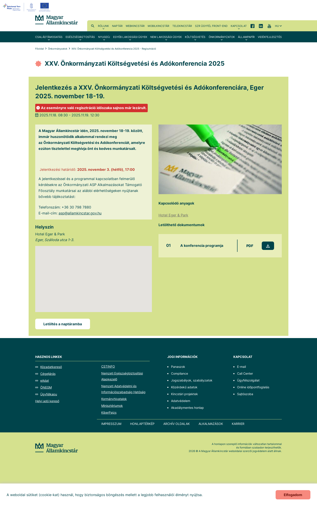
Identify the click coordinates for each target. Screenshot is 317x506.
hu (277, 26)
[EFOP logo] (27, 7)
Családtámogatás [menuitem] (49, 37)
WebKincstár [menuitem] (135, 26)
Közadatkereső (51, 367)
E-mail (241, 366)
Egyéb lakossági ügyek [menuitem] (130, 37)
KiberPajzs (108, 412)
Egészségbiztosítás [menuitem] (80, 37)
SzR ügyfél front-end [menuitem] (211, 26)
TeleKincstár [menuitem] (182, 26)
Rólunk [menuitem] (103, 26)
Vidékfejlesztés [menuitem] (270, 37)
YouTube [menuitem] (269, 25)
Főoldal (39, 48)
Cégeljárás (47, 374)
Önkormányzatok (57, 48)
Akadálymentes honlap (187, 407)
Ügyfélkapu (48, 394)
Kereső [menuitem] (92, 25)
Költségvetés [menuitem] (195, 37)
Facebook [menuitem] (252, 25)
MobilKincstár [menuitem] (158, 26)
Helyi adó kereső (47, 401)
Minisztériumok (112, 405)
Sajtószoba (245, 394)
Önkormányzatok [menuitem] (222, 37)
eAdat (44, 380)
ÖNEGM (46, 387)
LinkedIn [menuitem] (261, 25)
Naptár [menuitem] (117, 26)
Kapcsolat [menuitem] (239, 26)
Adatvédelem (180, 401)
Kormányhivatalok (114, 399)
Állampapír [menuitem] (246, 37)
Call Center (245, 373)
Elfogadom (293, 495)
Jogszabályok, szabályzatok (191, 380)
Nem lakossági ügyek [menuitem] (166, 37)
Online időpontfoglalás (253, 387)
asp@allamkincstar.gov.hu (80, 213)
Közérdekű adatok (184, 387)
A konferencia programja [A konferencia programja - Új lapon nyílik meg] (201, 245)
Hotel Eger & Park (173, 215)
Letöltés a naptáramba (62, 324)
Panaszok (178, 366)
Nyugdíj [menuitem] (104, 37)
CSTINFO (108, 366)
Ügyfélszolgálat (248, 380)
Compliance (179, 373)
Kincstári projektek (184, 394)
